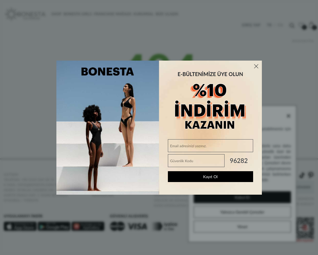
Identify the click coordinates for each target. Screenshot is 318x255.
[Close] (256, 66)
